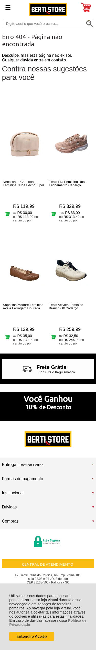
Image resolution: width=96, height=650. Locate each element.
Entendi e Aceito (32, 636)
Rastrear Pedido (31, 465)
